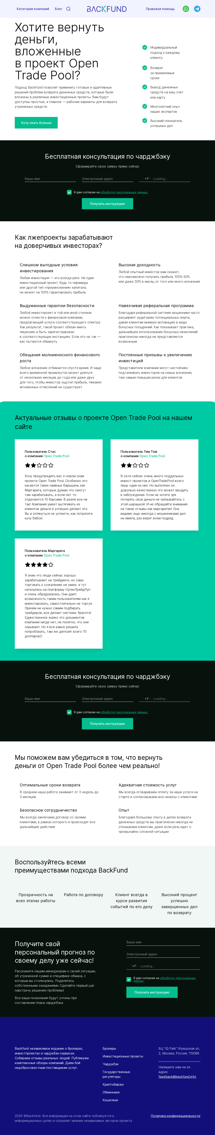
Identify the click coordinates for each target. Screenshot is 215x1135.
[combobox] (145, 179)
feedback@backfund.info (177, 1077)
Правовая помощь (160, 8)
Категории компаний (33, 9)
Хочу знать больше (36, 123)
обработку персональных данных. (124, 192)
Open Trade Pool (56, 456)
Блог (58, 9)
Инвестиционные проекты (123, 1056)
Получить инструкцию (107, 204)
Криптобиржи (113, 1084)
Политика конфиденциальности (175, 1116)
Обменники (111, 1092)
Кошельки (110, 1100)
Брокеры (109, 1048)
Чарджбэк (111, 1064)
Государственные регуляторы (116, 1074)
